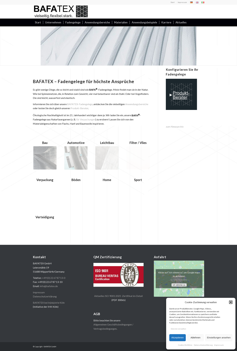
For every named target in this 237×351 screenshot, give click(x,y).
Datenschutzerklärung (203, 345)
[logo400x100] (61, 12)
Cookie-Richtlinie (185, 345)
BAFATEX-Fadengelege (80, 104)
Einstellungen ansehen (219, 337)
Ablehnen (195, 337)
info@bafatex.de (49, 286)
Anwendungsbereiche (136, 104)
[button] (230, 302)
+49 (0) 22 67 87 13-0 (53, 277)
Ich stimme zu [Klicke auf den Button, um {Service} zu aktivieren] (179, 285)
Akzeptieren (177, 337)
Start (173, 2)
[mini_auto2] (76, 158)
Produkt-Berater (79, 108)
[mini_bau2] (45, 157)
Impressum (219, 345)
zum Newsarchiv (175, 126)
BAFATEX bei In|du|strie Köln (49, 302)
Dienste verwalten (178, 329)
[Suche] (202, 22)
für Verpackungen (85, 119)
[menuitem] (172, 2)
